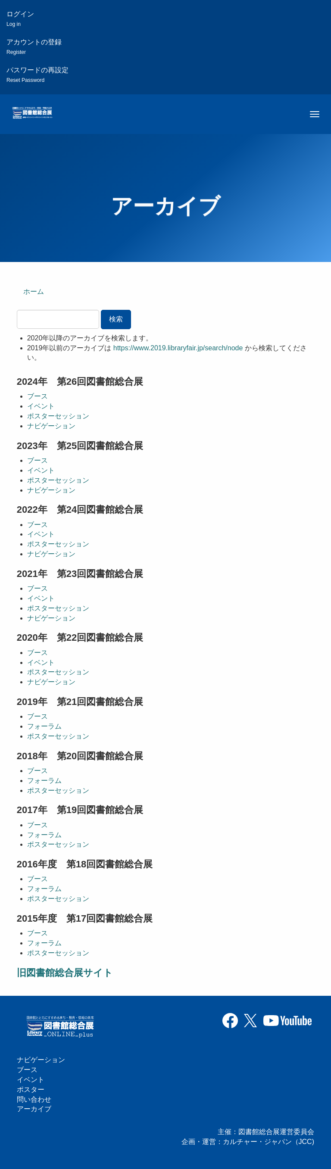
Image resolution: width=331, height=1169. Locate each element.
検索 (116, 319)
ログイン (20, 18)
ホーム (33, 291)
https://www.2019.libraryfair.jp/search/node (178, 348)
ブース (37, 396)
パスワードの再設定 (37, 74)
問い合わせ (34, 1099)
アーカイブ (34, 1109)
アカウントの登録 (34, 46)
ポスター (30, 1089)
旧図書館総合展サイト (65, 972)
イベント (41, 406)
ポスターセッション (58, 416)
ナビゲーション (51, 426)
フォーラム (44, 726)
